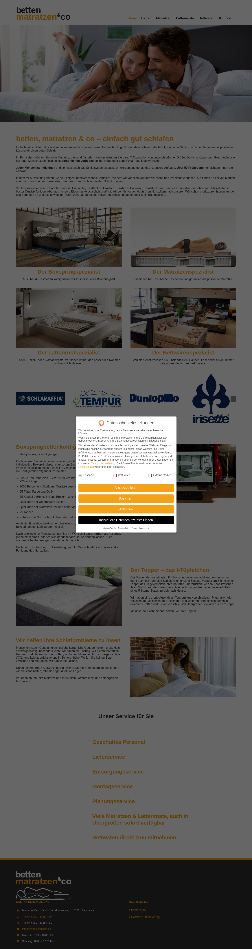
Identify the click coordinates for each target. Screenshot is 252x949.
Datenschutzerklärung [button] (127, 528)
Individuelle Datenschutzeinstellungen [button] (126, 520)
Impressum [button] (144, 528)
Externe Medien (159, 475)
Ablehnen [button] (126, 509)
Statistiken (121, 475)
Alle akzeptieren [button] (126, 488)
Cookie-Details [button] (109, 528)
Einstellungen (86, 466)
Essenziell (86, 475)
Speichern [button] (126, 498)
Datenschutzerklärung (103, 463)
